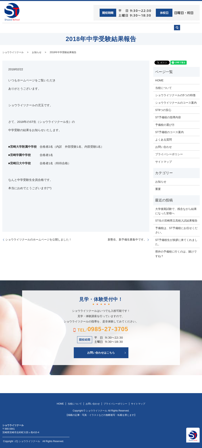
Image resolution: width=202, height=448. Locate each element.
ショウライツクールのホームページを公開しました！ (38, 239)
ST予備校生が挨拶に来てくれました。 (176, 241)
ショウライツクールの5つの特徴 (175, 95)
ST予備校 (113, 27)
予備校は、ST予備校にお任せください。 (176, 230)
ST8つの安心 (33, 27)
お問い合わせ (163, 27)
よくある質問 (163, 139)
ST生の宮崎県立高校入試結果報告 (176, 220)
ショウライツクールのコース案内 (176, 102)
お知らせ (36, 52)
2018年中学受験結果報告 (63, 52)
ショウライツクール (86, 27)
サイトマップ (163, 161)
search (189, 29)
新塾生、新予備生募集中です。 (127, 239)
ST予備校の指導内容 (168, 117)
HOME (12, 27)
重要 (158, 188)
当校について (57, 27)
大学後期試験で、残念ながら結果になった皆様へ (176, 210)
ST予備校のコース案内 (169, 131)
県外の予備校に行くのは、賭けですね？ (176, 253)
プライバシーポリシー (169, 154)
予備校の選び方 (137, 27)
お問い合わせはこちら (101, 352)
